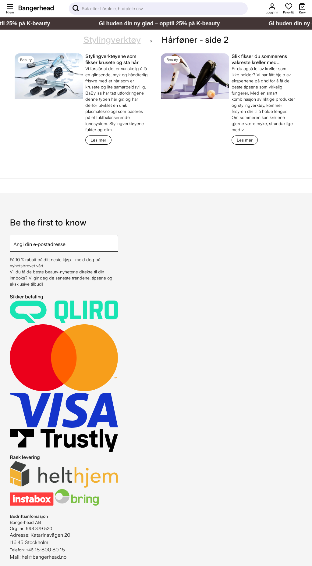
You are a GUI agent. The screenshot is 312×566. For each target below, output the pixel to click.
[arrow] (115, 239)
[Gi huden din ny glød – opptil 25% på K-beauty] (156, 23)
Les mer (98, 140)
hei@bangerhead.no (44, 557)
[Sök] (158, 8)
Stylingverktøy (112, 40)
